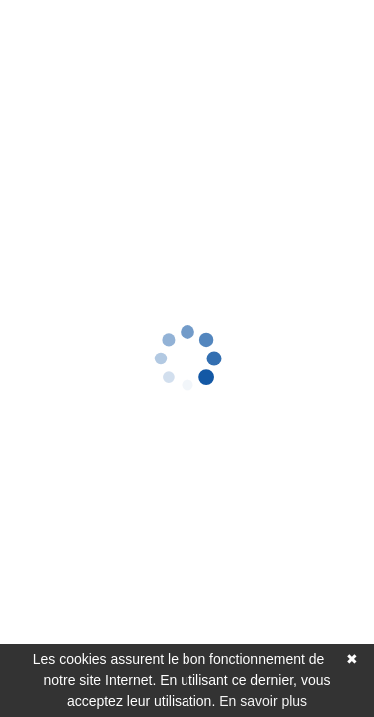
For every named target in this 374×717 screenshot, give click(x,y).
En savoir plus (263, 701)
